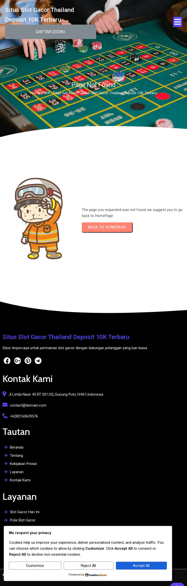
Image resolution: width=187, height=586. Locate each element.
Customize (35, 565)
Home (35, 94)
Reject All (88, 565)
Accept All (141, 565)
